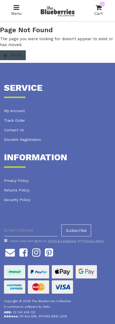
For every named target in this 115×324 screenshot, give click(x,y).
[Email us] (10, 252)
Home (12, 55)
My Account (14, 111)
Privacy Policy (16, 180)
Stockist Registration (22, 139)
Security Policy (17, 200)
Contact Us (14, 130)
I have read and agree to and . (54, 241)
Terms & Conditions (62, 241)
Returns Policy (16, 190)
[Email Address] (31, 230)
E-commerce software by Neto (27, 307)
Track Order (14, 120)
